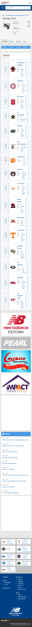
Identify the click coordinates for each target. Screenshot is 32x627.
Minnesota (20, 217)
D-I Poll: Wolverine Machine (10, 493)
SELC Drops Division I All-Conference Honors (15, 440)
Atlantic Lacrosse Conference (9, 542)
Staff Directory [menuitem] (22, 597)
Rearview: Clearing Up (8, 469)
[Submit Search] (7, 8)
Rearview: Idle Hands (8, 487)
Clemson (22, 157)
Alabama (20, 81)
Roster (11, 41)
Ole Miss (20, 277)
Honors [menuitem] (20, 587)
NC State (20, 97)
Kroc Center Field (24, 162)
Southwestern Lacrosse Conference (10, 563)
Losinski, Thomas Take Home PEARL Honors (15, 475)
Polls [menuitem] (5, 584)
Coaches (18, 41)
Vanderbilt (20, 115)
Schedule (5, 41)
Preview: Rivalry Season (9, 463)
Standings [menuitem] (7, 582)
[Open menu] (2, 7)
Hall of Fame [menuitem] (21, 589)
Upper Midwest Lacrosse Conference (25, 563)
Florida (19, 126)
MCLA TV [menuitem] (20, 585)
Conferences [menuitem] (6, 588)
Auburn (19, 169)
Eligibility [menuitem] (20, 581)
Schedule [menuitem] (5, 577)
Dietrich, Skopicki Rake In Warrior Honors (14, 481)
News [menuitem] (19, 595)
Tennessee (21, 230)
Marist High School (22, 223)
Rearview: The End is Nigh (9, 457)
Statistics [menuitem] (21, 583)
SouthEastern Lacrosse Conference (15, 15)
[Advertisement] (16, 413)
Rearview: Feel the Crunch (9, 452)
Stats (24, 41)
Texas (22, 183)
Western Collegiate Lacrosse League (11, 569)
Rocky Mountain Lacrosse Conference (10, 556)
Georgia (19, 265)
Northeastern (21, 144)
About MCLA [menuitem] (21, 599)
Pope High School (23, 271)
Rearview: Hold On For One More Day (13, 446)
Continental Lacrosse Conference (25, 542)
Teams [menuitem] (20, 579)
